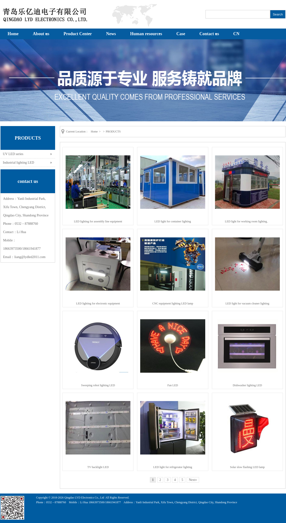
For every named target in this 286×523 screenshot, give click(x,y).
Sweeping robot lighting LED (98, 385)
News (111, 33)
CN (236, 33)
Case (180, 33)
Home (13, 33)
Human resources (146, 33)
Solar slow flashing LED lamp (247, 467)
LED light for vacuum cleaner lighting (247, 303)
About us (41, 33)
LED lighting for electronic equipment (98, 303)
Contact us (209, 33)
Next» (193, 480)
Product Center (78, 33)
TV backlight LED (98, 467)
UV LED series (13, 154)
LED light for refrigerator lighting (172, 467)
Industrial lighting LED (18, 162)
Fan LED (172, 385)
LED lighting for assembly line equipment (98, 221)
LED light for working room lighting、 (247, 221)
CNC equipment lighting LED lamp (172, 303)
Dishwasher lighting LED (247, 385)
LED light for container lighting (172, 221)
